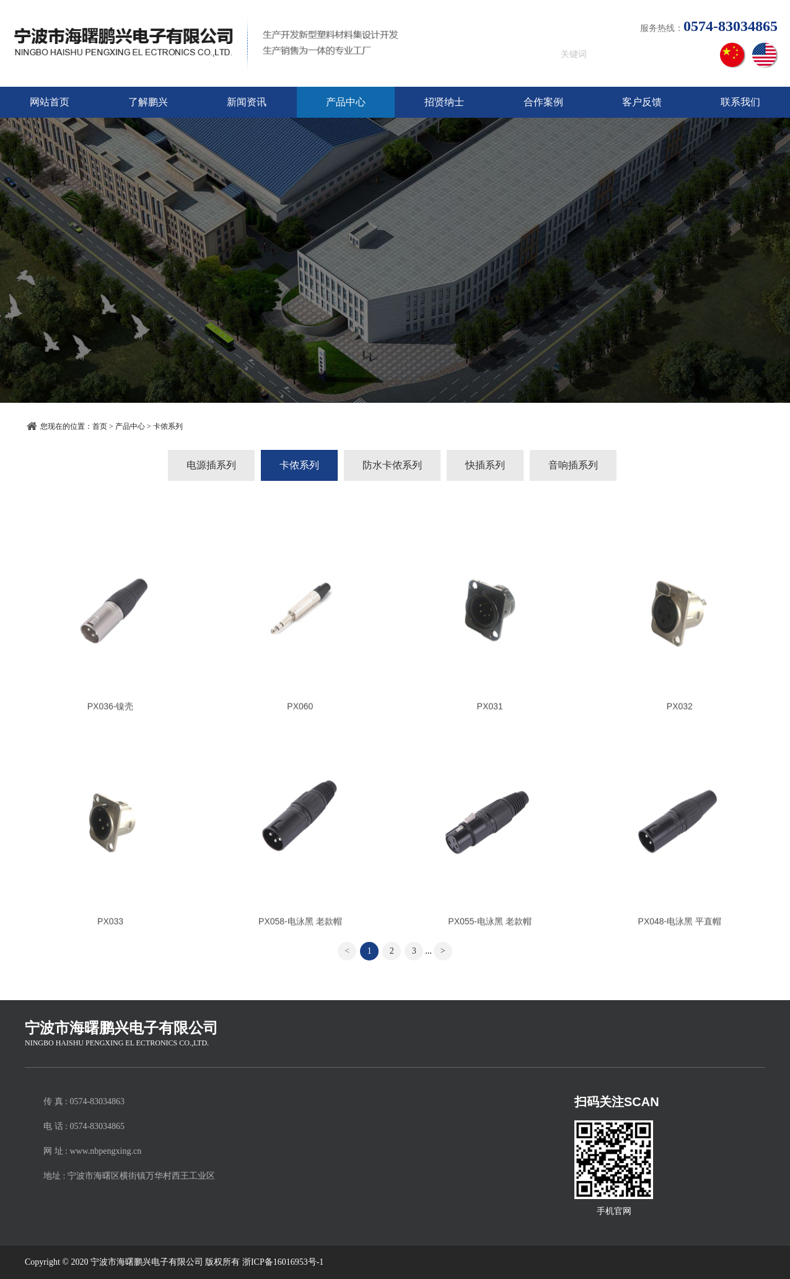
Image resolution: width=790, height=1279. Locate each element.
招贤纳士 (444, 102)
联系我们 (740, 102)
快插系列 (485, 465)
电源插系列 (211, 465)
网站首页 (49, 102)
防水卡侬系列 (392, 465)
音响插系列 (573, 465)
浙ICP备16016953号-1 (282, 1262)
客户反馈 (642, 102)
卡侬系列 (168, 426)
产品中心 (346, 102)
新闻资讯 (246, 102)
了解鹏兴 (148, 102)
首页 (99, 426)
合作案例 (543, 102)
